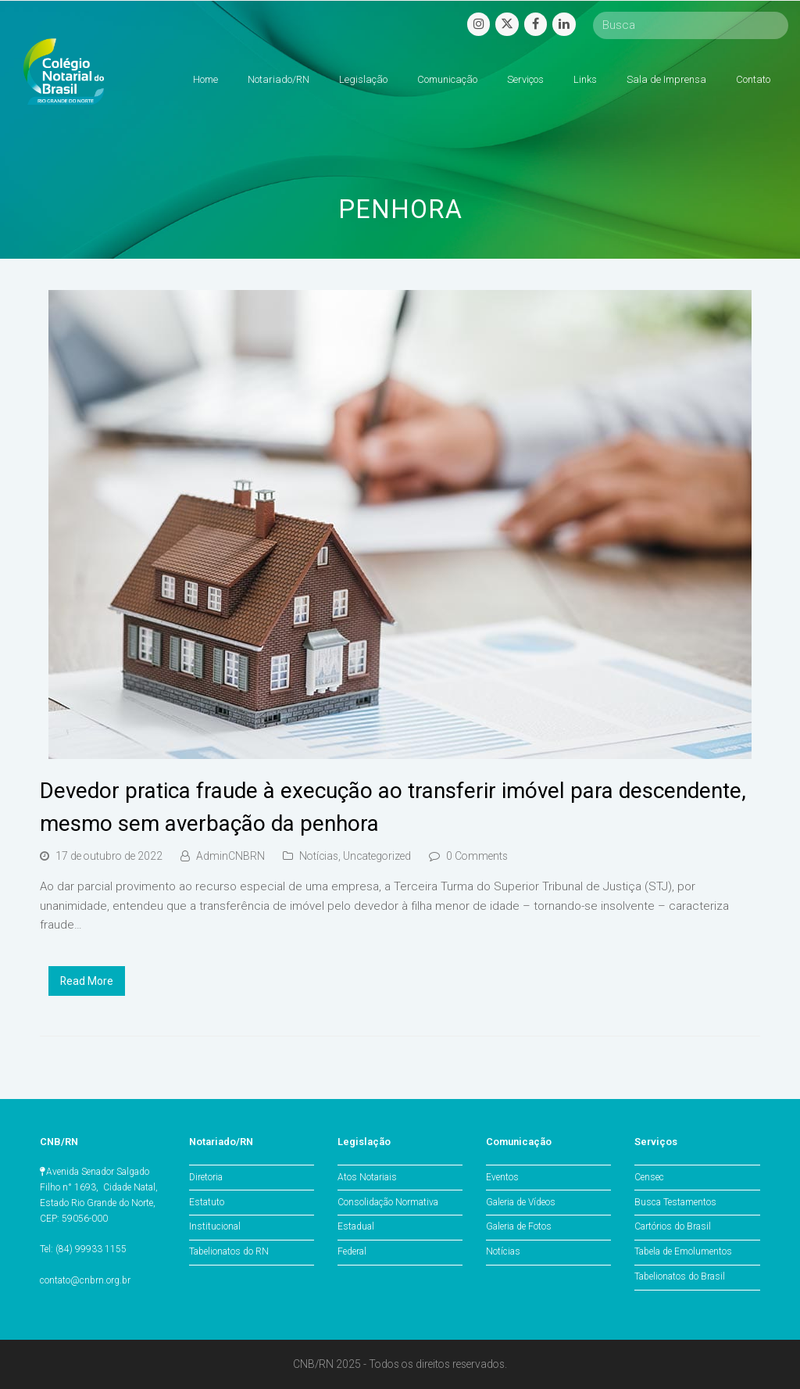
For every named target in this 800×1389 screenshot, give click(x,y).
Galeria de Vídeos (520, 1202)
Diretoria (206, 1177)
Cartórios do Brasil (672, 1226)
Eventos (502, 1177)
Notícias (318, 856)
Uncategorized (377, 856)
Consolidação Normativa (388, 1202)
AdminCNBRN (230, 856)
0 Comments (477, 856)
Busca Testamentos (675, 1202)
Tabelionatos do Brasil (679, 1276)
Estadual (356, 1226)
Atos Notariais (367, 1177)
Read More (86, 981)
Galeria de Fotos (519, 1226)
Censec (649, 1177)
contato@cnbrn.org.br (85, 1280)
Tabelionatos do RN (229, 1251)
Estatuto (206, 1202)
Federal (352, 1251)
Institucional (215, 1226)
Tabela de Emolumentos (683, 1251)
